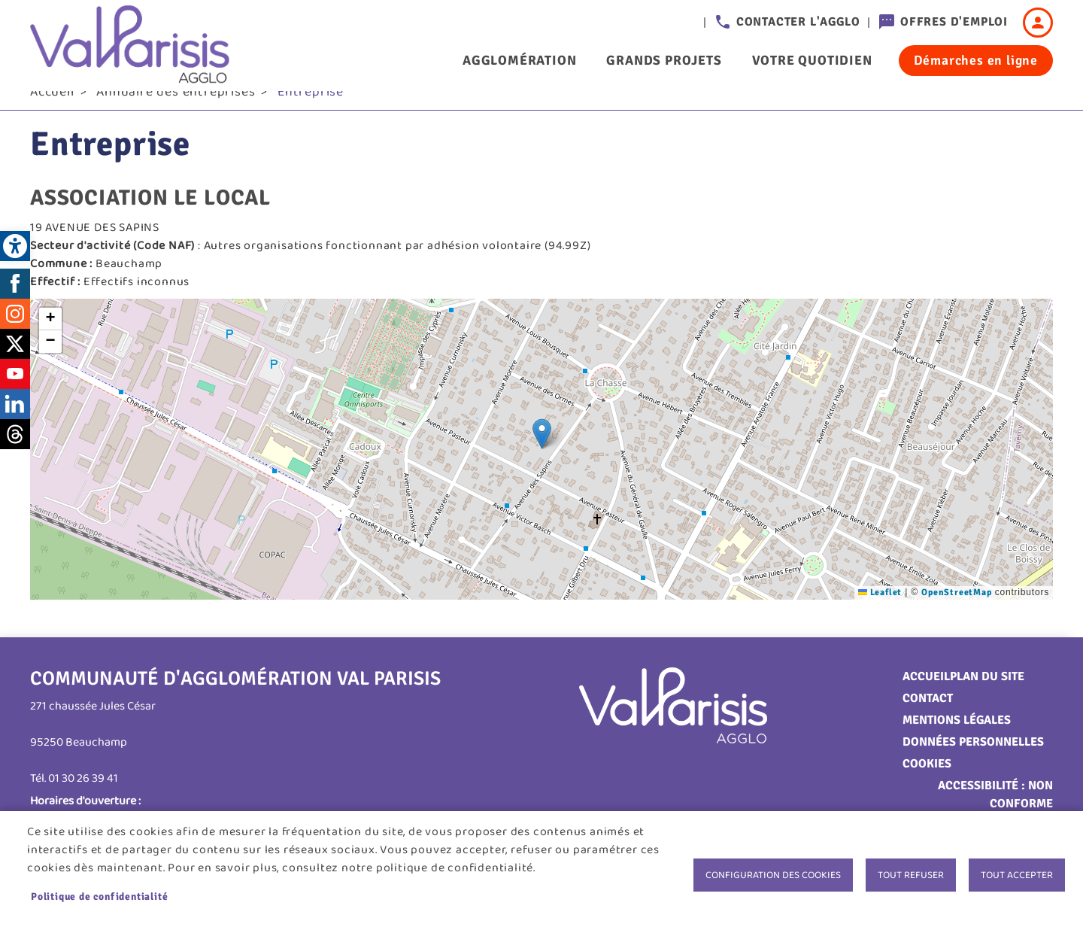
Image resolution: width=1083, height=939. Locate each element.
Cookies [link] (926, 784)
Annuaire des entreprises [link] (175, 113)
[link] (15, 246)
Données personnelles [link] (973, 762)
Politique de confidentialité (99, 896)
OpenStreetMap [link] (956, 613)
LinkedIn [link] (15, 425)
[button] (541, 454)
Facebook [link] (15, 305)
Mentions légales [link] (956, 741)
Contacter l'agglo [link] (798, 21)
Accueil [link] (52, 113)
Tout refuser (911, 875)
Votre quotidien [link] (812, 60)
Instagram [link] (15, 335)
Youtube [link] (15, 395)
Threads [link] (15, 455)
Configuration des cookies (773, 875)
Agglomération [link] (519, 60)
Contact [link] (927, 719)
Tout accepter (1017, 875)
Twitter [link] (15, 365)
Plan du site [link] (987, 697)
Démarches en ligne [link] (976, 60)
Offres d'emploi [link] (954, 21)
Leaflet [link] (880, 613)
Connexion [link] (1038, 23)
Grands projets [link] (663, 60)
